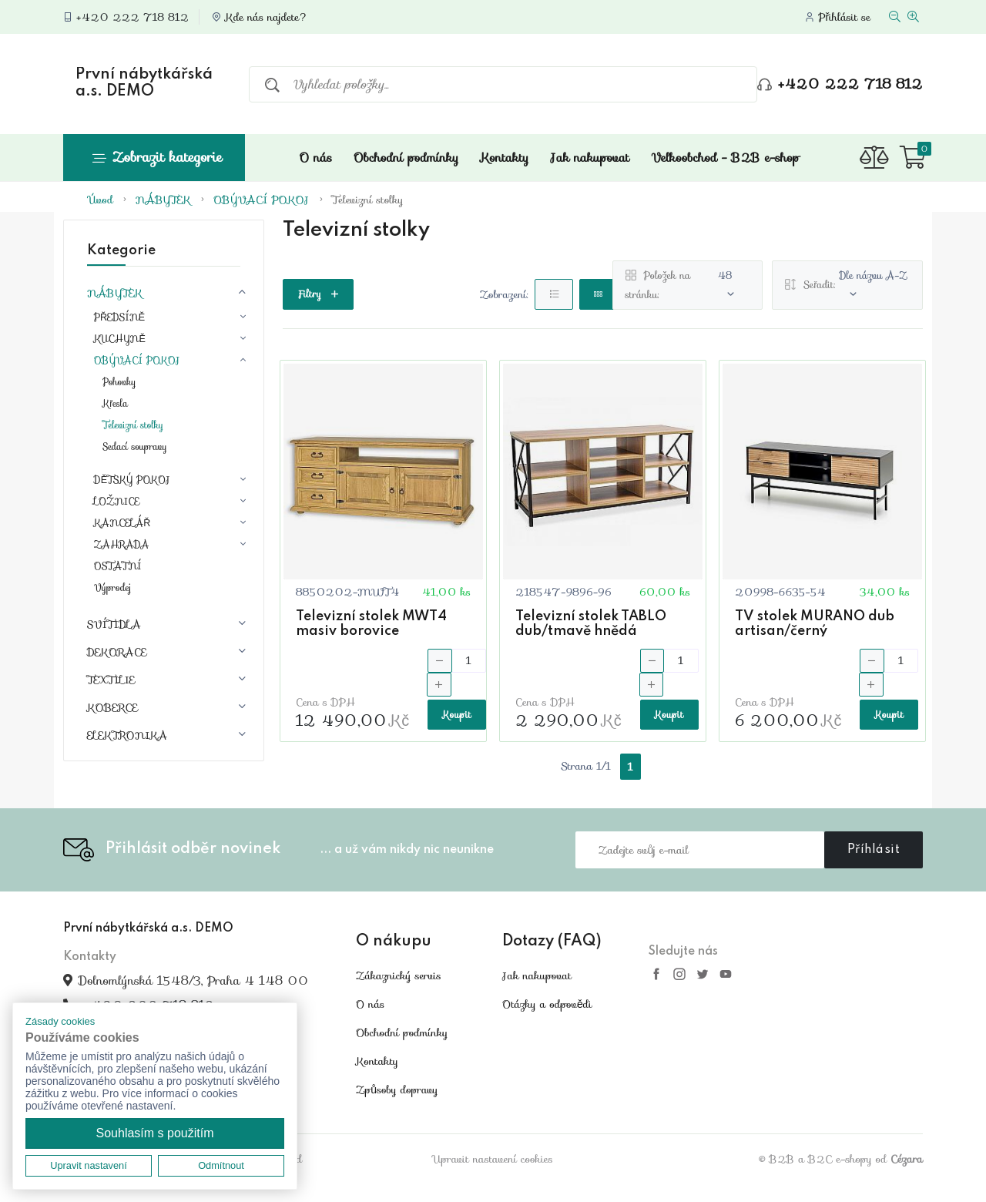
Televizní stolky (368, 199)
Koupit (456, 714)
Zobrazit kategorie (157, 157)
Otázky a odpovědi (547, 1004)
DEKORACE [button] (117, 651)
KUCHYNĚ (120, 339)
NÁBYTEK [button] (115, 292)
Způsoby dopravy (397, 1089)
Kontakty (504, 157)
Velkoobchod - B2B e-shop (725, 157)
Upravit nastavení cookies (493, 1158)
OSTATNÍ (118, 566)
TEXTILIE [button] (111, 679)
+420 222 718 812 (132, 17)
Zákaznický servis (398, 975)
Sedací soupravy (134, 446)
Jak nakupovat (590, 157)
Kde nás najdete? (266, 17)
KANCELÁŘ (122, 523)
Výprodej (113, 588)
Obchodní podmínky (406, 157)
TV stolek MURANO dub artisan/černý (814, 623)
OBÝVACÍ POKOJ (261, 199)
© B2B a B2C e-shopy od (841, 1158)
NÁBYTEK (163, 199)
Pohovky (119, 381)
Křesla (115, 403)
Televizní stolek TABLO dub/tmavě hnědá (590, 623)
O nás (315, 157)
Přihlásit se (844, 17)
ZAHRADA (121, 544)
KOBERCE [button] (112, 707)
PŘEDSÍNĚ (119, 317)
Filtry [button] (318, 294)
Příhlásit (873, 850)
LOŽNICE (117, 501)
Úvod (101, 199)
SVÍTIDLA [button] (114, 624)
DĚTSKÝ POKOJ (132, 480)
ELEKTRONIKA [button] (127, 735)
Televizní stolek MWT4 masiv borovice (371, 623)
